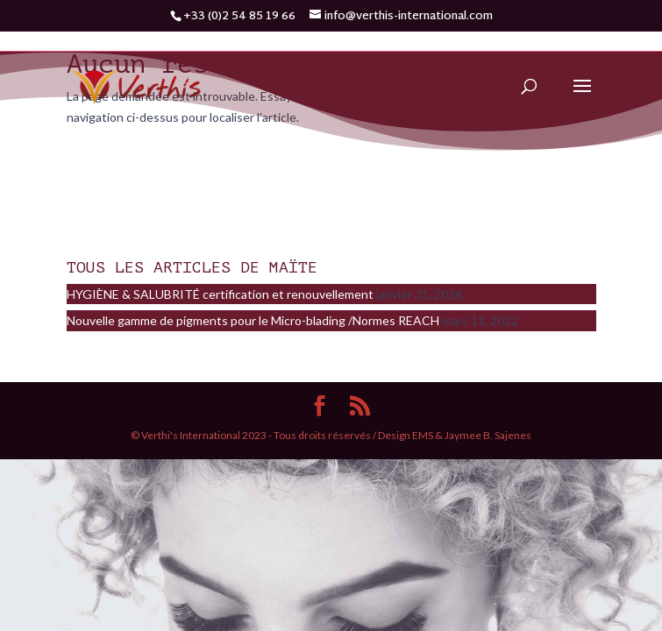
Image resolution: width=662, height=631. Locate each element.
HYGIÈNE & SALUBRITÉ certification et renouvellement (220, 294)
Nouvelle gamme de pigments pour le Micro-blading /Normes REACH (253, 320)
